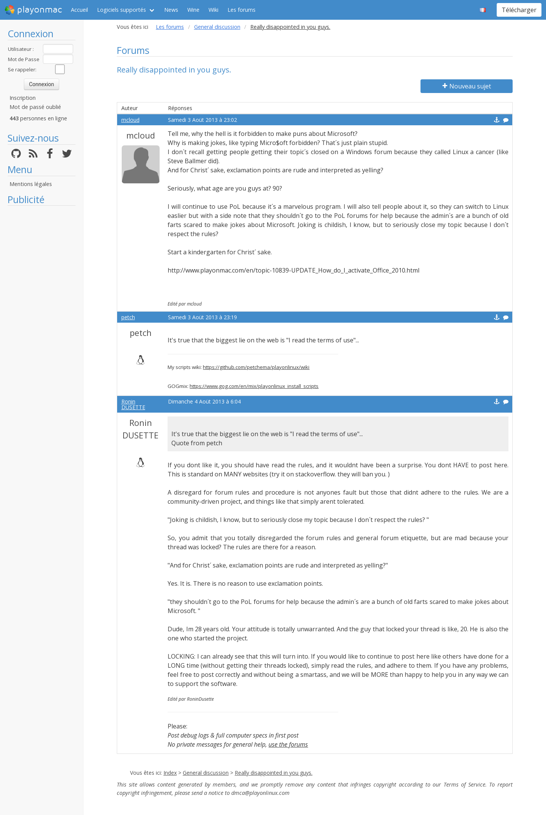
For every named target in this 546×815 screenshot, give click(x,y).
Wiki (213, 9)
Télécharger (519, 10)
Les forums (242, 9)
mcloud (130, 119)
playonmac (33, 10)
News (171, 9)
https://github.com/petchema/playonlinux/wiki (256, 367)
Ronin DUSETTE (133, 404)
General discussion (217, 26)
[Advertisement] (41, 323)
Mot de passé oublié (35, 106)
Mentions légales (30, 184)
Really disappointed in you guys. (273, 772)
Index (170, 772)
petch (128, 317)
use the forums (288, 744)
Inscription (22, 97)
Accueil (79, 9)
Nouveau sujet (466, 86)
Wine (193, 9)
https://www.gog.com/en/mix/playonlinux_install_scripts (254, 386)
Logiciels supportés (121, 9)
